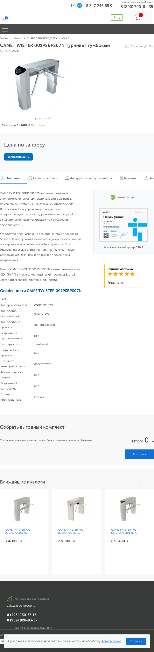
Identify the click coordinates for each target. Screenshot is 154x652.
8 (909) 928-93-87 (22, 620)
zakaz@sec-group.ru (21, 605)
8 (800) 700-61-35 (137, 6)
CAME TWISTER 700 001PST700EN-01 (70, 531)
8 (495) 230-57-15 (21, 615)
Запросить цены (18, 157)
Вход (117, 17)
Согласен (136, 641)
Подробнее (38, 125)
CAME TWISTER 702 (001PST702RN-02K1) (122, 531)
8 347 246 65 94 (100, 5)
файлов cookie (111, 641)
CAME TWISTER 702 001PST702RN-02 (17, 531)
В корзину (139, 454)
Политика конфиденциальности (33, 627)
